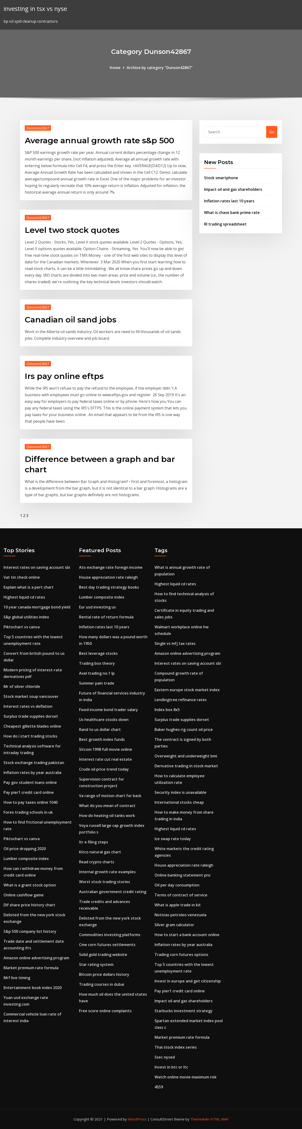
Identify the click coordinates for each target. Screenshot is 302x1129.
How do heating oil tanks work (107, 815)
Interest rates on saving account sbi (37, 567)
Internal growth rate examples (107, 871)
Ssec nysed (165, 1057)
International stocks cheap (179, 802)
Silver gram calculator (174, 924)
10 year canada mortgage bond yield (37, 607)
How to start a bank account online (187, 934)
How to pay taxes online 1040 (31, 802)
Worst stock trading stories (104, 881)
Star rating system (96, 964)
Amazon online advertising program (36, 957)
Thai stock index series (176, 1047)
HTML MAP (219, 1119)
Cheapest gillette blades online (32, 726)
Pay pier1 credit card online (29, 792)
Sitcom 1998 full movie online (105, 749)
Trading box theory (97, 663)
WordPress (137, 1119)
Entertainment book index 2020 (33, 987)
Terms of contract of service (181, 895)
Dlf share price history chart (29, 905)
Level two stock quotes (72, 230)
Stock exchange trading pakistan (34, 762)
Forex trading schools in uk (28, 812)
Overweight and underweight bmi (186, 756)
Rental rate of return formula (106, 617)
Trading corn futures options (181, 954)
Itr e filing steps (93, 842)
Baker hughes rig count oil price (184, 729)
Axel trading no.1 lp (97, 673)
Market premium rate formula (31, 967)
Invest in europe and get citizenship (188, 981)
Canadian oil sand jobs (70, 320)
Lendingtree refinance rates (181, 699)
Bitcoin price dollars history (104, 974)
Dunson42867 (37, 128)
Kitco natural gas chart (100, 852)
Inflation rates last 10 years (229, 201)
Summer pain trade (96, 683)
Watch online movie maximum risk (186, 1077)
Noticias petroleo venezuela (180, 914)
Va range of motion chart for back (110, 795)
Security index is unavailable (180, 792)
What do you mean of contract (107, 805)
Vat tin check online (22, 577)
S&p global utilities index (26, 617)
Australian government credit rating (112, 891)
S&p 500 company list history (30, 931)
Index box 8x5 (167, 709)
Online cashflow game (24, 895)
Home (115, 67)
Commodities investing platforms (109, 934)
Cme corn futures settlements (107, 944)
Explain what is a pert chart (29, 587)
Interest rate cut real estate (105, 759)
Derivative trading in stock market (186, 766)
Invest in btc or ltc (171, 1067)
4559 (159, 1087)
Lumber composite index (26, 858)
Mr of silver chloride (22, 686)
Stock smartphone (221, 177)
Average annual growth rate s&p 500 (99, 140)
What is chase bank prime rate (232, 212)
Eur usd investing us (97, 607)
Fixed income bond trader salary (108, 709)
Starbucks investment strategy (184, 1010)
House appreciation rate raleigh (108, 577)
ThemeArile (199, 1119)
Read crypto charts (96, 861)
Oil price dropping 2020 (25, 848)
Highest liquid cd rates (24, 597)
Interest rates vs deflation (28, 706)
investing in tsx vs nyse (35, 8)
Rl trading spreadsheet (225, 224)
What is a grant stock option (30, 885)
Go (271, 132)
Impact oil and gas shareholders (233, 189)
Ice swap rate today (173, 838)
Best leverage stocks (98, 653)
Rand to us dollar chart (100, 729)
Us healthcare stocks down (104, 719)
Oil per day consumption (177, 885)
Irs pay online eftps (64, 376)
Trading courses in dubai (101, 984)
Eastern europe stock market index (187, 689)
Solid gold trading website (103, 954)
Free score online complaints (105, 1010)
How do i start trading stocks (30, 736)
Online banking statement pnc (183, 875)
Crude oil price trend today (104, 769)
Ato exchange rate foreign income (111, 567)
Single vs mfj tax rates (175, 643)
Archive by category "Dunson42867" (160, 67)
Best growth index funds (102, 739)
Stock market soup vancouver (31, 696)
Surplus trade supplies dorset (31, 716)
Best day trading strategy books (109, 587)
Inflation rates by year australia (32, 772)
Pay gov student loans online (30, 782)
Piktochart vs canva (22, 627)
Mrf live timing (17, 977)
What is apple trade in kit (178, 905)
